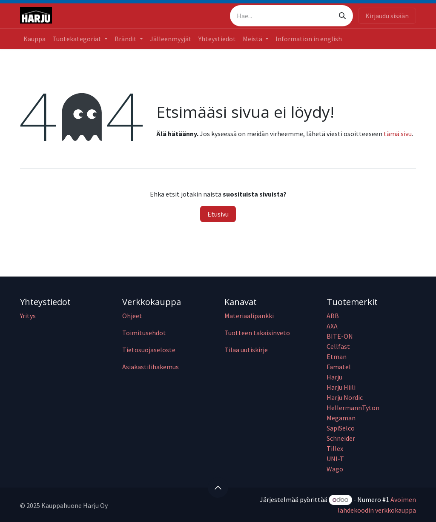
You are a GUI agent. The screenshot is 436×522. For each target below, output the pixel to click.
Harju (334, 377)
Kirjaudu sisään (387, 15)
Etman (337, 356)
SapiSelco (341, 428)
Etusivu (218, 214)
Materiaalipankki (249, 315)
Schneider (341, 438)
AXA (332, 326)
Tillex (335, 448)
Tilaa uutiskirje (246, 349)
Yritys (28, 315)
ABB (333, 315)
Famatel (339, 366)
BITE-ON (340, 336)
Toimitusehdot (144, 332)
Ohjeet (132, 315)
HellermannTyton (354, 407)
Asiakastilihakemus (150, 366)
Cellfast (339, 346)
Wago (335, 469)
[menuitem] (34, 38)
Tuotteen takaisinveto (257, 332)
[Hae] (342, 15)
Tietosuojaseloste (148, 349)
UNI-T (335, 458)
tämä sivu (398, 133)
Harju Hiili (341, 387)
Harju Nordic (345, 397)
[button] (218, 487)
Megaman (341, 418)
